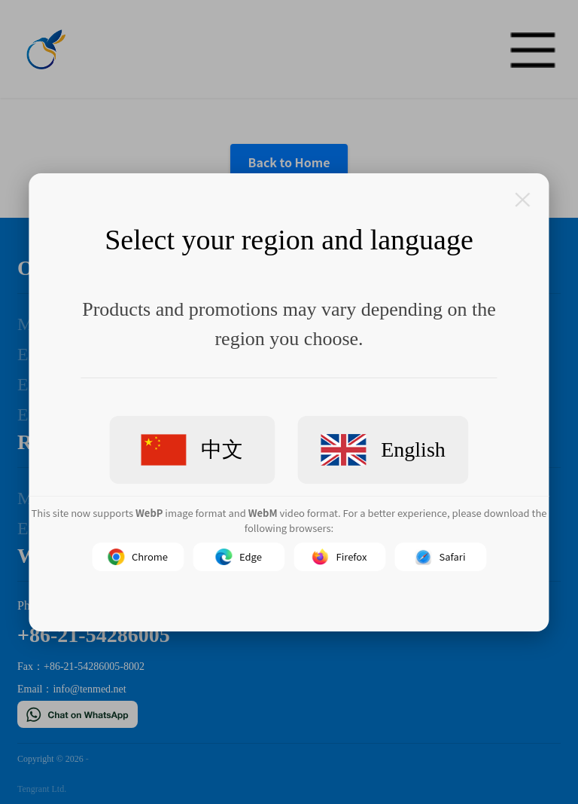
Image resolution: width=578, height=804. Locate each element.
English (383, 450)
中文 (192, 449)
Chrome (138, 557)
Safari (440, 557)
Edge (238, 557)
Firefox (339, 557)
